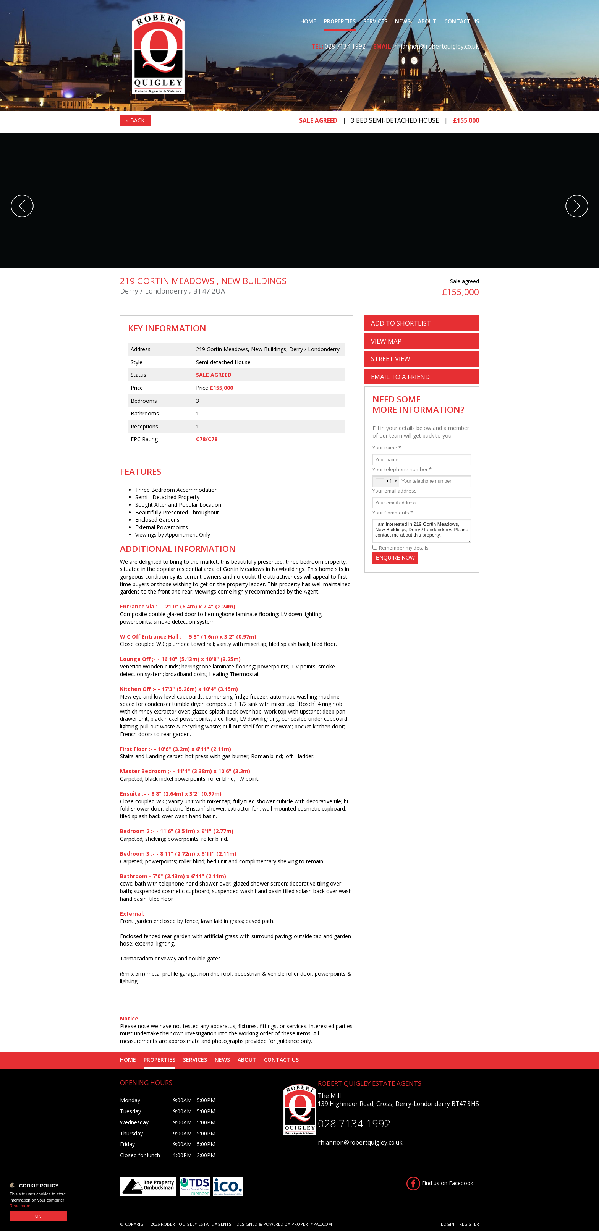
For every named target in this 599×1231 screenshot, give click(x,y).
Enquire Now (395, 558)
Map (386, 341)
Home (308, 21)
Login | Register (460, 1224)
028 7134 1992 (345, 46)
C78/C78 (206, 439)
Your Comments (392, 512)
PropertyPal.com (311, 1224)
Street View (390, 358)
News (402, 21)
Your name (386, 447)
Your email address (394, 491)
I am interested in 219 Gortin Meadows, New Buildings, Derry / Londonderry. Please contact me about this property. (421, 531)
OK (38, 1216)
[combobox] (386, 481)
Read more (20, 1205)
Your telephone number (402, 469)
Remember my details (404, 548)
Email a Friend (400, 376)
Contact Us (461, 21)
